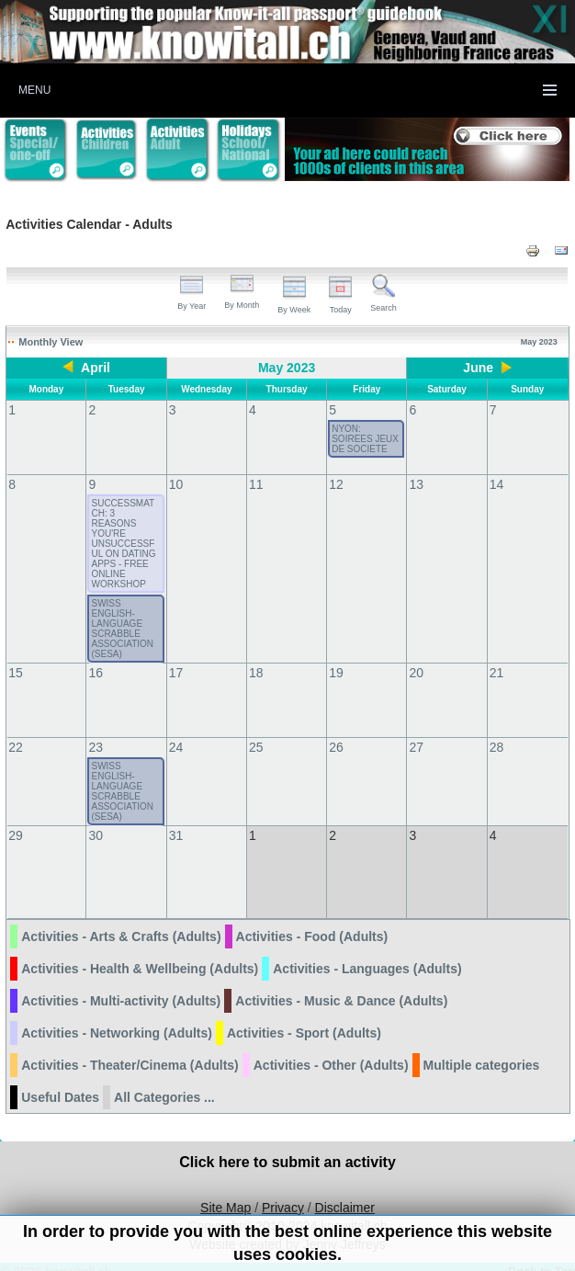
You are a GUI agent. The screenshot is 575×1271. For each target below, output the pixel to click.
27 (416, 747)
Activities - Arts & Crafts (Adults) (120, 918)
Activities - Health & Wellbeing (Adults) (139, 950)
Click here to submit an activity (287, 1144)
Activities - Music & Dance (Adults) (341, 982)
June (478, 367)
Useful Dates (60, 1079)
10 (176, 484)
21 (497, 672)
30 (95, 835)
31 (176, 835)
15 (15, 672)
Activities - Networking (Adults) (116, 1014)
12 (336, 484)
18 (256, 672)
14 (497, 484)
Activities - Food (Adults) (312, 918)
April (95, 367)
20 (416, 672)
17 (176, 672)
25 (256, 747)
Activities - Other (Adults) (331, 1046)
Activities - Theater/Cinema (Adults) (130, 1046)
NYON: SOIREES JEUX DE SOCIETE (365, 439)
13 (416, 484)
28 (497, 747)
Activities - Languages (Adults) (367, 950)
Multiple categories (481, 1046)
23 (95, 747)
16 (95, 672)
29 (15, 835)
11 (256, 484)
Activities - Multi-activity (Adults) (120, 982)
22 (15, 747)
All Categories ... (164, 1079)
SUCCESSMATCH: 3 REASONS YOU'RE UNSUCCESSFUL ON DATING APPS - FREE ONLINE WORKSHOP (123, 543)
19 (336, 672)
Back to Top (541, 1253)
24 (176, 747)
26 (336, 747)
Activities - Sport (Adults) (304, 1014)
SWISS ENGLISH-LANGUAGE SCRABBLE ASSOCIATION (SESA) (122, 628)
